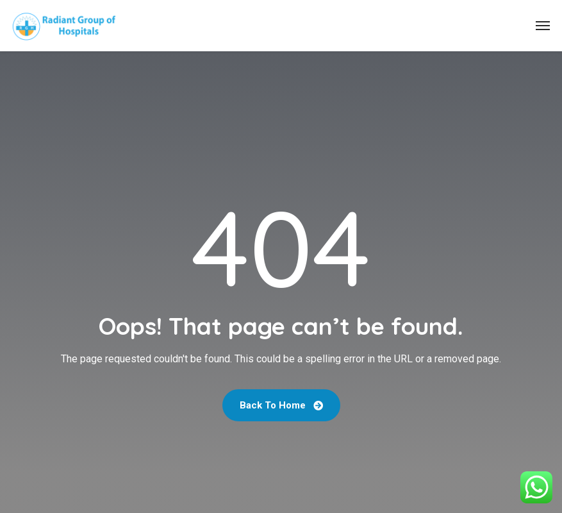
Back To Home (281, 405)
